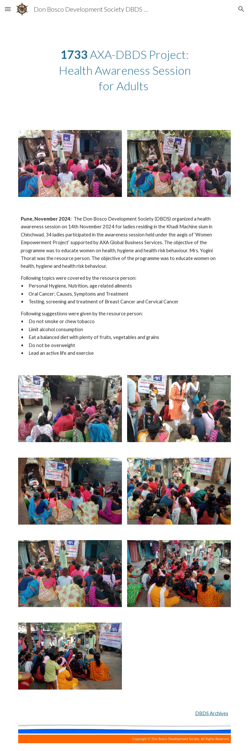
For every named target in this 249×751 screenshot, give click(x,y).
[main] (124, 70)
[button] (8, 9)
